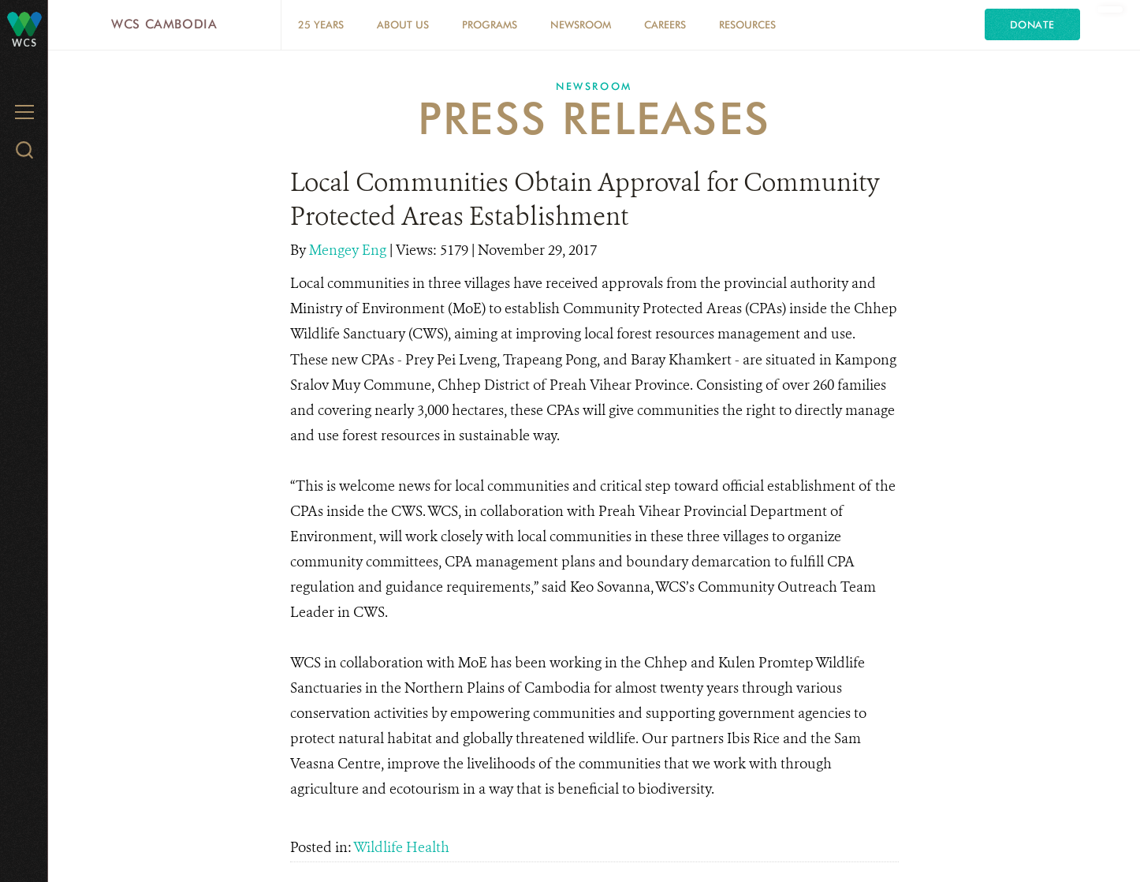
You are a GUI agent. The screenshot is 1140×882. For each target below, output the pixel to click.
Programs (489, 24)
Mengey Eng (349, 250)
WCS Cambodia (164, 24)
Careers (665, 24)
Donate (1032, 24)
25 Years (321, 24)
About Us (403, 24)
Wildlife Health (401, 847)
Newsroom (580, 24)
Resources (747, 24)
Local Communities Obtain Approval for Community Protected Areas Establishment (585, 199)
